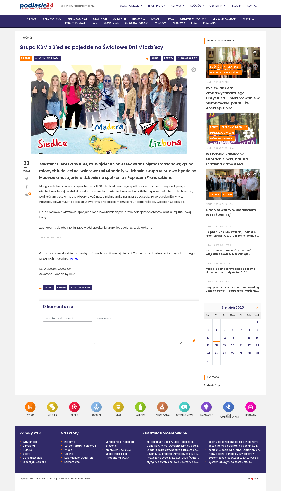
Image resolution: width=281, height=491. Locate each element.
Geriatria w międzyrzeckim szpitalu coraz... (173, 446)
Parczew (248, 19)
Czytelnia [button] (216, 6)
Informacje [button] (156, 6)
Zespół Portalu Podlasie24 (80, 446)
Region (227, 194)
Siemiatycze (111, 23)
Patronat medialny (234, 127)
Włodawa (179, 23)
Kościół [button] (196, 6)
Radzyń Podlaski (75, 23)
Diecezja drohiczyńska (225, 72)
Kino (118, 409)
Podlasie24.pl (212, 385)
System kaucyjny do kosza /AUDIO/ (231, 462)
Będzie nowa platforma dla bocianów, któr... (235, 446)
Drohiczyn (100, 19)
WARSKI (257, 478)
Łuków (170, 19)
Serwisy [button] (176, 6)
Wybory (140, 409)
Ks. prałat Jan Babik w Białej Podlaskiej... (170, 442)
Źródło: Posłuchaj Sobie (50, 238)
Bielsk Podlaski (77, 19)
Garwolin (119, 19)
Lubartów (138, 19)
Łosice (155, 19)
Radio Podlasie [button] (130, 6)
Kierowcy (250, 409)
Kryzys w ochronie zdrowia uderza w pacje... (173, 462)
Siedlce (31, 19)
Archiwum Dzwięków (118, 450)
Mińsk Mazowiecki (224, 19)
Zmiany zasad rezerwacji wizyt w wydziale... (235, 458)
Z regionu (29, 446)
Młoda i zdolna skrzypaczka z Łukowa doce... (173, 450)
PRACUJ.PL (209, 23)
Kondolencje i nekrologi (120, 442)
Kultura (52, 409)
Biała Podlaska (52, 19)
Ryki (94, 23)
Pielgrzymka (163, 409)
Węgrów (160, 23)
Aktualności (30, 442)
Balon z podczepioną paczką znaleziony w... (235, 442)
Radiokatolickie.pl (116, 454)
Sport (214, 127)
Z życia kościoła (32, 458)
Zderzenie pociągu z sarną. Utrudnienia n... (235, 450)
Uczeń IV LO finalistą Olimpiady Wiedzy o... (173, 454)
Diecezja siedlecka (187, 58)
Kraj (194, 23)
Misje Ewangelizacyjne (229, 410)
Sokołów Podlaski (137, 23)
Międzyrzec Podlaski (193, 19)
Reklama (236, 6)
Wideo (68, 450)
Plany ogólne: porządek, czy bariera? (231, 454)
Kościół (168, 58)
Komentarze (72, 462)
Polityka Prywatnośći (81, 478)
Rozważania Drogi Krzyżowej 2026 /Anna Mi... (173, 458)
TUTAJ (74, 258)
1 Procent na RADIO (117, 458)
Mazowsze (206, 409)
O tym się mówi (184, 409)
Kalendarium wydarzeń (78, 458)
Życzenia (111, 446)
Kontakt (253, 6)
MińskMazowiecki (221, 138)
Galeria (68, 454)
